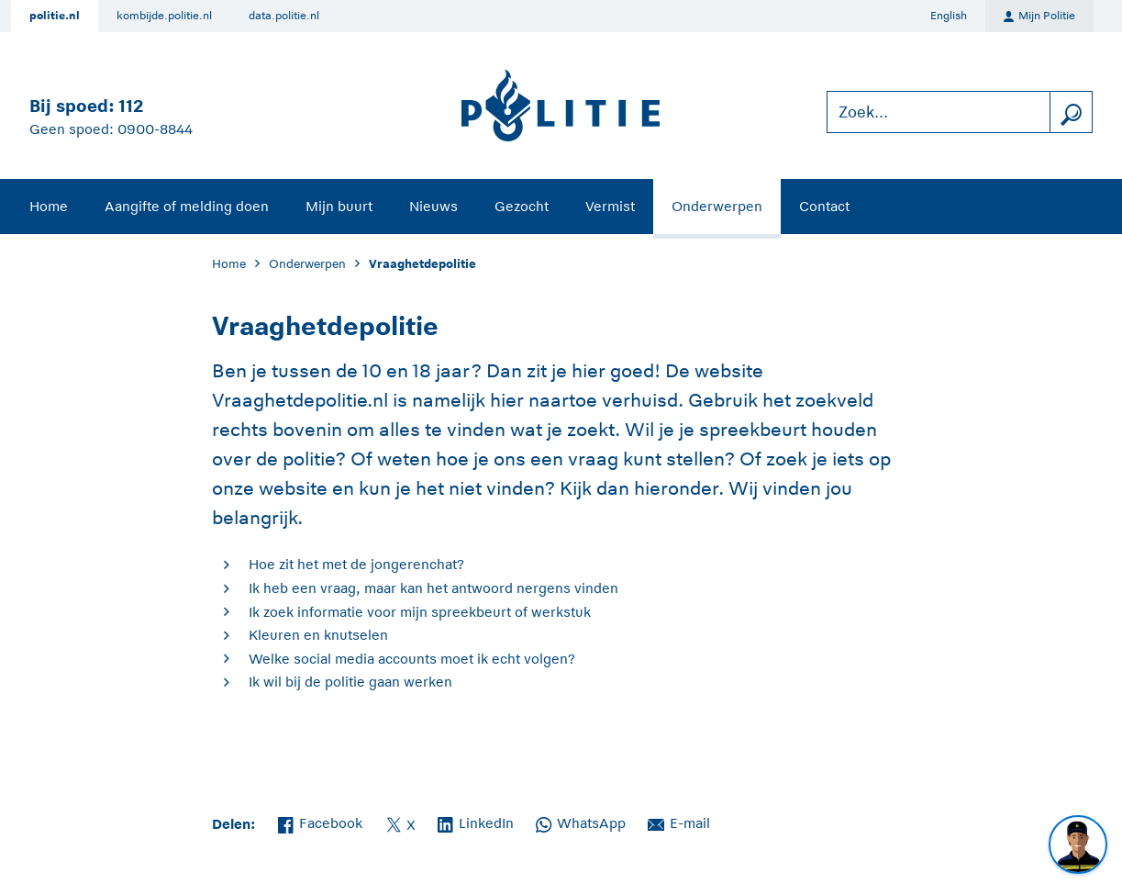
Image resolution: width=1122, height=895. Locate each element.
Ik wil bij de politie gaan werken (350, 681)
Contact (824, 206)
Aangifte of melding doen (187, 206)
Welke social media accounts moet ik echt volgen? (412, 658)
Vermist (610, 206)
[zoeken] (1071, 112)
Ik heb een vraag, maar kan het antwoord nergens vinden (433, 588)
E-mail (679, 821)
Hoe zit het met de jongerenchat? (356, 564)
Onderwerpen (717, 206)
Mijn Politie (1039, 17)
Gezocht (521, 206)
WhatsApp (581, 821)
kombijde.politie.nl (164, 15)
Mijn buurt (338, 206)
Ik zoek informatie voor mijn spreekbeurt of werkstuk (420, 612)
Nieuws (433, 206)
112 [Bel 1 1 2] (130, 106)
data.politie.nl (284, 15)
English (948, 15)
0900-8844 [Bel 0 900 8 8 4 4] (155, 129)
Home (48, 206)
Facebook (320, 821)
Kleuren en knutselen (318, 634)
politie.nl (54, 15)
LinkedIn (476, 821)
